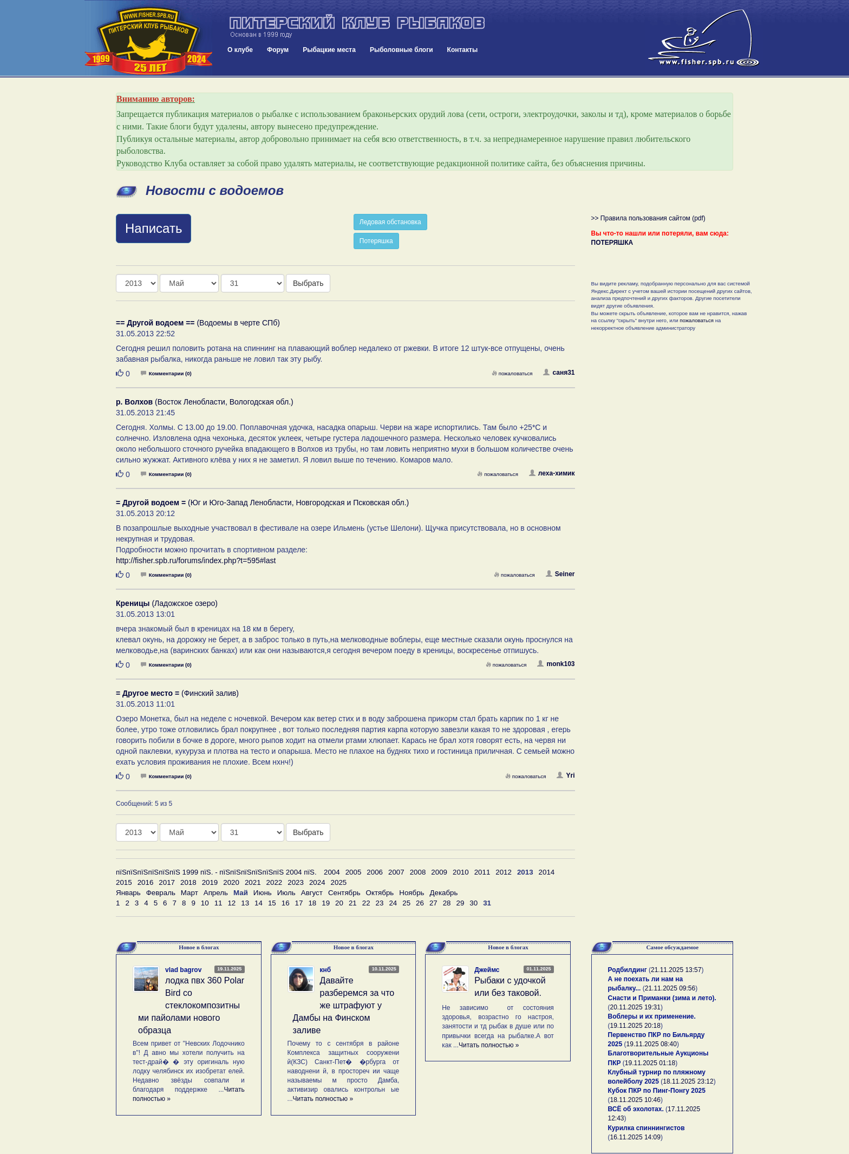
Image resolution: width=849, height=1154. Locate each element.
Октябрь (380, 893)
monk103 (555, 664)
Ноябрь (411, 893)
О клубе (240, 50)
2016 (146, 882)
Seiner (560, 574)
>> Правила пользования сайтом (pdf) (648, 218)
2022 (274, 882)
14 (258, 903)
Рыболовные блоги (401, 50)
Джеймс (486, 970)
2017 (167, 882)
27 (433, 903)
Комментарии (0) (166, 373)
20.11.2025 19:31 (635, 1007)
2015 (124, 882)
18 (312, 903)
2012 (503, 872)
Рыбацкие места (329, 50)
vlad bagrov (183, 970)
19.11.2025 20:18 (635, 1025)
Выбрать (308, 283)
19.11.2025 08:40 (651, 1044)
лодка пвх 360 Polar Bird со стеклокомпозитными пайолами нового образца (191, 1005)
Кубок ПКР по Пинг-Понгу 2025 (657, 1090)
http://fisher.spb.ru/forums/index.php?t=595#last (196, 560)
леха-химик (552, 473)
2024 (317, 882)
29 (460, 903)
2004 (332, 872)
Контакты (462, 50)
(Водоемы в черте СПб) (198, 322)
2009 (439, 872)
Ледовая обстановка (390, 222)
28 (447, 903)
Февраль (160, 893)
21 (353, 903)
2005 (353, 872)
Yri (565, 775)
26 (420, 903)
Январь (128, 893)
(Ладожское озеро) (167, 603)
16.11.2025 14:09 (635, 1137)
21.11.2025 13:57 (676, 970)
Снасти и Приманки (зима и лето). (662, 998)
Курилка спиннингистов (646, 1128)
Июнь (262, 893)
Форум (278, 50)
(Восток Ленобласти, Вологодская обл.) (204, 401)
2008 (418, 872)
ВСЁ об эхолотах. (636, 1109)
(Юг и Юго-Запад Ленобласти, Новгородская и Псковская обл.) (262, 502)
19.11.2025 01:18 (650, 1063)
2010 (461, 872)
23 (380, 903)
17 (299, 903)
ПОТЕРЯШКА (612, 242)
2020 (231, 882)
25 (406, 903)
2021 (253, 882)
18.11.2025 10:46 (635, 1100)
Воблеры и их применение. (652, 1016)
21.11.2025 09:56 (670, 988)
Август (312, 893)
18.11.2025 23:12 (688, 1081)
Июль (286, 893)
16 (286, 903)
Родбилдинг (627, 970)
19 (326, 903)
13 (245, 903)
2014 (547, 872)
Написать (153, 228)
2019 (210, 882)
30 (473, 903)
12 (231, 903)
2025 (339, 882)
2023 (296, 882)
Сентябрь (344, 893)
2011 (482, 872)
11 (218, 903)
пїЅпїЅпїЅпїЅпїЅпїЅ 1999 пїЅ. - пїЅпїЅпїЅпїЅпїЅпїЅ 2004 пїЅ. (216, 872)
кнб (325, 970)
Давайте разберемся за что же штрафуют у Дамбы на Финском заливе (344, 1005)
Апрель (216, 893)
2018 (188, 882)
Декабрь (444, 893)
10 (205, 903)
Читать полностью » (323, 1099)
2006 (375, 872)
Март (189, 893)
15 (272, 903)
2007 (396, 872)
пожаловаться (512, 373)
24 (393, 903)
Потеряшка (376, 241)
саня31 (558, 372)
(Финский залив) (177, 693)
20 (339, 903)
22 (366, 903)
